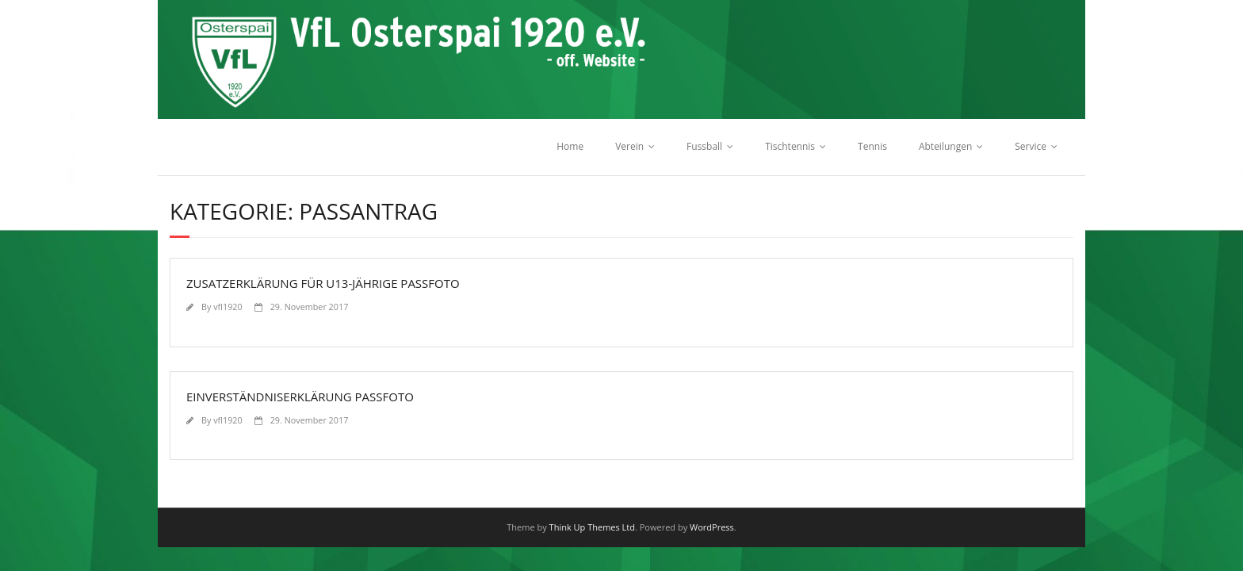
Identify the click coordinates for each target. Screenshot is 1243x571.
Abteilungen (945, 146)
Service (1030, 146)
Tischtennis (790, 146)
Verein (629, 146)
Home (569, 146)
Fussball (704, 146)
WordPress (712, 527)
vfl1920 (227, 306)
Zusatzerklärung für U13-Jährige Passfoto (323, 283)
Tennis (872, 146)
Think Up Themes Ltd (592, 527)
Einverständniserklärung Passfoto (300, 396)
